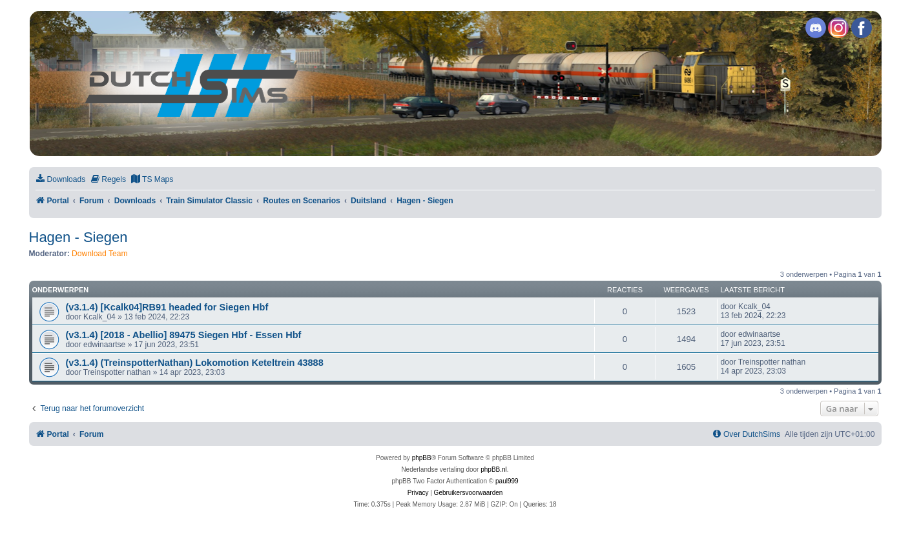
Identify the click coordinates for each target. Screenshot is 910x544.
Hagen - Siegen (78, 237)
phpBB (421, 457)
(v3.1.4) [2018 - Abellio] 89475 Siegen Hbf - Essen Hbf (184, 335)
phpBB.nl (494, 469)
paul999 (507, 481)
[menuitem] (61, 179)
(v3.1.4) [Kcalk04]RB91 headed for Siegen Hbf (167, 307)
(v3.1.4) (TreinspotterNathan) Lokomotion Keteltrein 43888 (195, 363)
